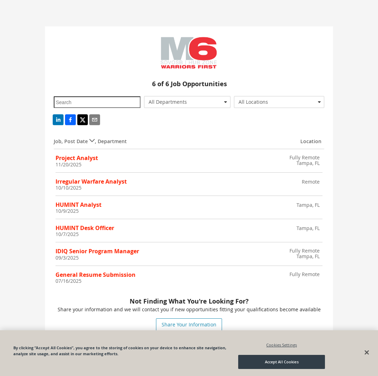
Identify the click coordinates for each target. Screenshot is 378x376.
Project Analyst (77, 158)
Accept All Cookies (282, 361)
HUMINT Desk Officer (85, 228)
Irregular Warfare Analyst (91, 181)
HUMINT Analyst (79, 205)
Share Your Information (189, 324)
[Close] (366, 352)
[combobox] (187, 102)
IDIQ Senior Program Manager (97, 251)
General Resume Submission (96, 275)
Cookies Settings (281, 345)
